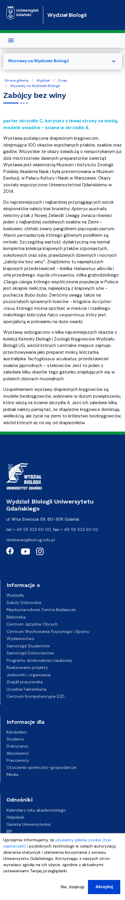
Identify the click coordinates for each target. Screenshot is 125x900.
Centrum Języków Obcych (32, 624)
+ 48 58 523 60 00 (32, 529)
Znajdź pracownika (25, 682)
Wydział (43, 80)
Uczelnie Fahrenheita (27, 689)
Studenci (15, 739)
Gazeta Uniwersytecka (28, 824)
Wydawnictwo (20, 638)
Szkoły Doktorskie (24, 602)
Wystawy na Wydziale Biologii (35, 85)
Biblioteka (16, 617)
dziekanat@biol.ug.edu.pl (30, 539)
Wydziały (15, 595)
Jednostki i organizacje (29, 674)
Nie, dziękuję (72, 889)
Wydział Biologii (66, 15)
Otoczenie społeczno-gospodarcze (41, 767)
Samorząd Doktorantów (30, 653)
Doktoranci (17, 746)
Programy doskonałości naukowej (39, 660)
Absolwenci (18, 753)
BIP (9, 831)
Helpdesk (15, 817)
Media (12, 774)
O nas (62, 80)
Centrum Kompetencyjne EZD (36, 696)
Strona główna (16, 80)
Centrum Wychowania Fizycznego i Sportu (48, 631)
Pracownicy (18, 760)
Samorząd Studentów (28, 646)
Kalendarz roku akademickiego (36, 810)
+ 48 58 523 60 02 (79, 529)
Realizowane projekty (27, 667)
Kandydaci (17, 732)
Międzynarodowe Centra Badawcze (41, 609)
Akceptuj (104, 889)
